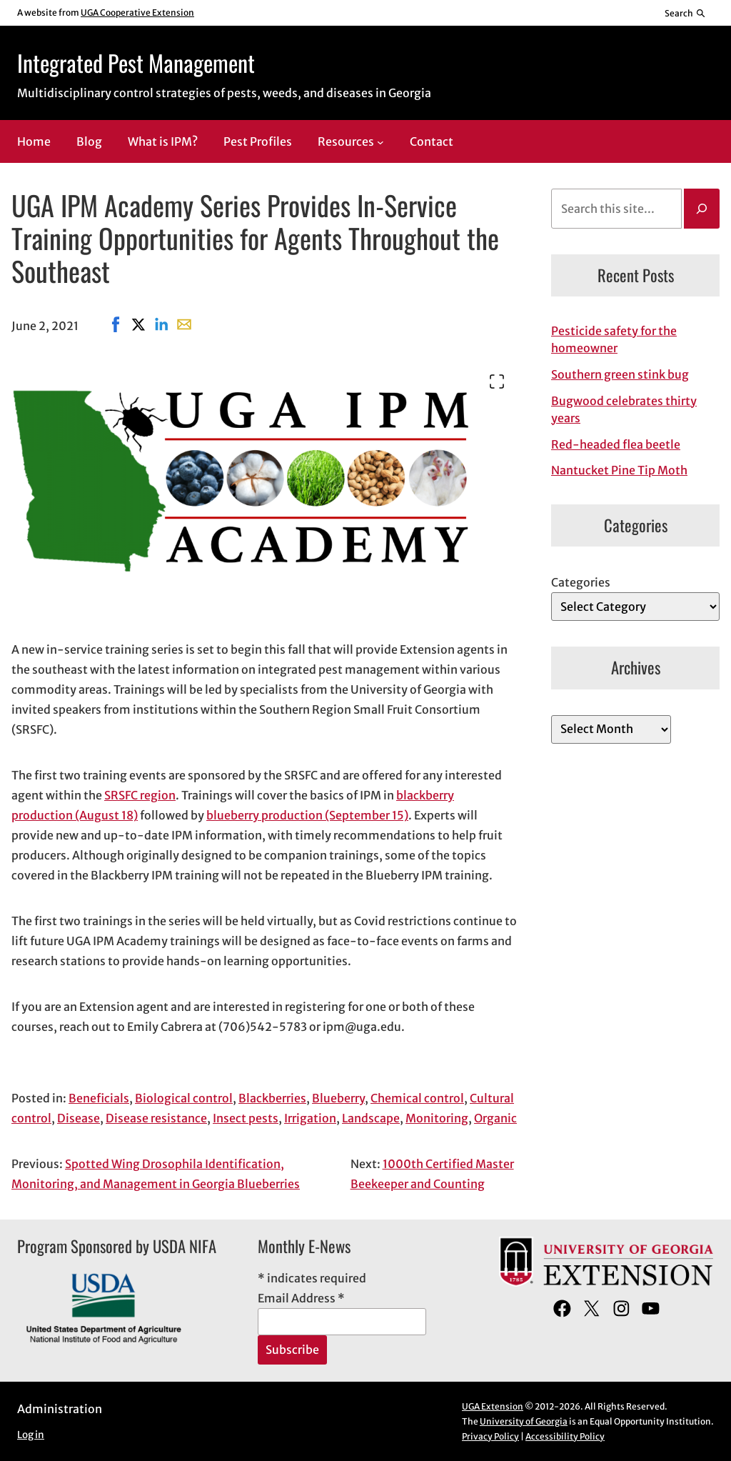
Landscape (371, 1118)
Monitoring (436, 1118)
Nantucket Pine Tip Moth (619, 470)
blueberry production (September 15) (307, 815)
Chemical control (417, 1098)
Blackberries (272, 1098)
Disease (78, 1118)
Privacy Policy (490, 1436)
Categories (580, 582)
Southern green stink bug (620, 374)
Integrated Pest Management (136, 62)
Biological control (184, 1098)
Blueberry (338, 1098)
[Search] (702, 209)
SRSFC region (140, 795)
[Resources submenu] (380, 142)
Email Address (301, 1298)
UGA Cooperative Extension (137, 12)
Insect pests (245, 1118)
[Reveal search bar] (685, 13)
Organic (495, 1118)
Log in (30, 1435)
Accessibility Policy (565, 1436)
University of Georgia (524, 1421)
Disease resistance (156, 1118)
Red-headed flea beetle (615, 444)
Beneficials (99, 1098)
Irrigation (310, 1118)
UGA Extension (492, 1406)
